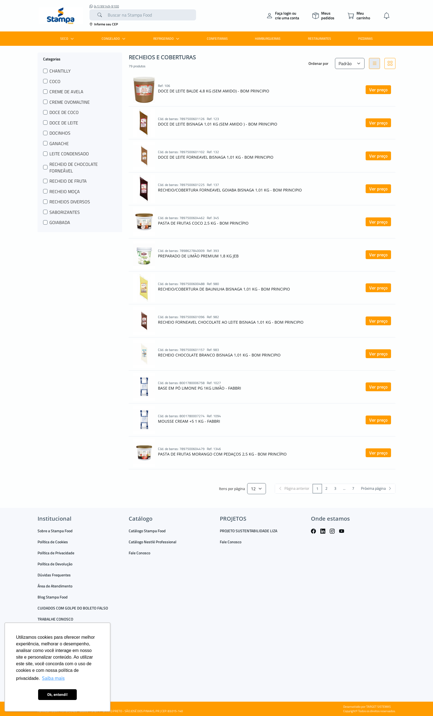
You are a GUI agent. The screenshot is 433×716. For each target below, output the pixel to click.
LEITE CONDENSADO (69, 153)
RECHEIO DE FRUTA (68, 181)
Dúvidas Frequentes (54, 575)
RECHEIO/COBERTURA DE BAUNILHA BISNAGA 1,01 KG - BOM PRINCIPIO (224, 289)
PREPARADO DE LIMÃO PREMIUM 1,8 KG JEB (198, 256)
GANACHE (59, 143)
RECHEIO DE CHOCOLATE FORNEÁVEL (73, 167)
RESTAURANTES (319, 38)
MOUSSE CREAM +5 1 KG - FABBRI (189, 421)
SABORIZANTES (64, 212)
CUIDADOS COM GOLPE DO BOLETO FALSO (73, 608)
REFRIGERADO (167, 38)
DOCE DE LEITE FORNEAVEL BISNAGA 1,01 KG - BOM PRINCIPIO (215, 157)
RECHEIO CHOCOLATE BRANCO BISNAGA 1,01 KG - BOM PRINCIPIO (219, 355)
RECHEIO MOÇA (64, 191)
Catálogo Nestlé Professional (152, 542)
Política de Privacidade (56, 553)
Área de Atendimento (55, 586)
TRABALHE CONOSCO (55, 619)
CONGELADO (114, 38)
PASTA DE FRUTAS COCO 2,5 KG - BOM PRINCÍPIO (203, 223)
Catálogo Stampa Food (147, 531)
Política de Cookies (53, 542)
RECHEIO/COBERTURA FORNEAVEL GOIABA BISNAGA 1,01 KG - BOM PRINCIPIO (230, 190)
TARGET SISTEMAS (378, 706)
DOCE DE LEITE (63, 122)
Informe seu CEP (103, 24)
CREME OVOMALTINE (69, 102)
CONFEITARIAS (217, 38)
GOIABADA (59, 222)
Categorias (51, 59)
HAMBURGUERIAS (268, 38)
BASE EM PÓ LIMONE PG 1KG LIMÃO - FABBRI (199, 388)
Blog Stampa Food (53, 597)
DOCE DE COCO (64, 112)
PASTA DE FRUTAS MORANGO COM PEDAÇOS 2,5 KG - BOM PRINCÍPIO (222, 454)
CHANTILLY (60, 71)
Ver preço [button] (378, 89)
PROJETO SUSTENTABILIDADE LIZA (248, 531)
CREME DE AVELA (66, 91)
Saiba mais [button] (53, 678)
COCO (54, 81)
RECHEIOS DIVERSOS (69, 201)
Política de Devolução (55, 564)
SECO (67, 38)
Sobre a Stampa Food (55, 531)
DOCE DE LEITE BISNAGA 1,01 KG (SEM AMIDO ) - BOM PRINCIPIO (217, 124)
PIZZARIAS (365, 38)
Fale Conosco (139, 553)
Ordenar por (318, 63)
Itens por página (232, 488)
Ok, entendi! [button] (57, 694)
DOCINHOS (59, 133)
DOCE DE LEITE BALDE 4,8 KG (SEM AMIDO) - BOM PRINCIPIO (213, 91)
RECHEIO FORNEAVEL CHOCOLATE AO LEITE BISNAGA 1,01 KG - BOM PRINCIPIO (230, 322)
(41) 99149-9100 (104, 6)
